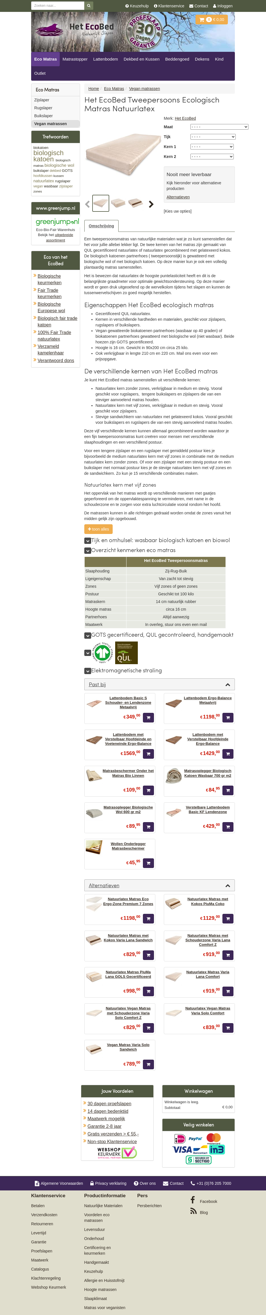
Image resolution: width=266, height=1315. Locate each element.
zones (37, 191)
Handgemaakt (96, 1262)
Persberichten (149, 1205)
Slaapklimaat (95, 1298)
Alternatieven (178, 197)
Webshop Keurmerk (48, 1287)
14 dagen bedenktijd (107, 1111)
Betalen (37, 1205)
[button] (87, 204)
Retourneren (42, 1224)
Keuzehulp (93, 1271)
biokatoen (40, 148)
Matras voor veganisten (105, 1307)
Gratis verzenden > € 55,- (113, 1134)
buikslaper (41, 171)
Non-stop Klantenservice (112, 1141)
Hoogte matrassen (100, 1289)
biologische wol (59, 165)
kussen (58, 176)
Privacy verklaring (108, 1183)
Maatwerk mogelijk (106, 1118)
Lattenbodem (105, 59)
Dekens (202, 59)
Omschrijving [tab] (101, 226)
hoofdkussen (42, 176)
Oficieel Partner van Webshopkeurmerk (117, 1152)
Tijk (167, 136)
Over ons (145, 1183)
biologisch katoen (48, 156)
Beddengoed (177, 59)
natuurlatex (43, 181)
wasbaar (51, 186)
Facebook (203, 1200)
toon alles (98, 529)
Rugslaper (43, 108)
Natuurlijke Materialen (103, 1205)
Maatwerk (39, 1260)
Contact (173, 1183)
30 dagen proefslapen (109, 1103)
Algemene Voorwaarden (59, 1183)
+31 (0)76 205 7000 (211, 1183)
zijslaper (66, 186)
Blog (199, 1211)
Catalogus (40, 1269)
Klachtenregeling (46, 1278)
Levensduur (94, 1229)
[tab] (159, 684)
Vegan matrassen (50, 123)
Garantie (38, 1242)
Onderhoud (94, 1238)
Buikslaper (43, 116)
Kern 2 (170, 156)
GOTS (67, 170)
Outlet (40, 73)
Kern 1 (170, 146)
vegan (38, 186)
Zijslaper (41, 100)
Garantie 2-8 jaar (104, 1126)
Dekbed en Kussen (142, 59)
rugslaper (62, 181)
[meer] (87, 541)
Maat (168, 127)
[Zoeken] (88, 5)
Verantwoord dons (56, 360)
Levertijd (38, 1233)
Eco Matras (45, 59)
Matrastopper (75, 59)
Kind (219, 59)
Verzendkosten (44, 1215)
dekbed (55, 171)
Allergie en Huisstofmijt (104, 1280)
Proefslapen (41, 1251)
